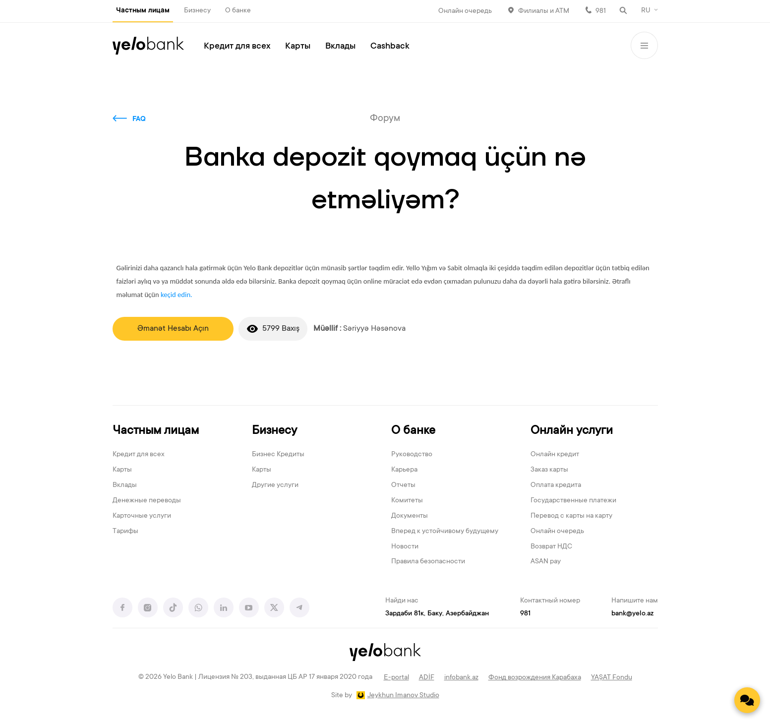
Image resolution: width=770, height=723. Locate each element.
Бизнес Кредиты (278, 455)
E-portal (396, 678)
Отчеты (403, 485)
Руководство (411, 455)
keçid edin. (176, 294)
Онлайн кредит (555, 455)
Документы (409, 516)
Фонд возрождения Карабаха (534, 678)
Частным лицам (143, 11)
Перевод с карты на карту (571, 516)
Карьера (404, 470)
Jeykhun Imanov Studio (403, 696)
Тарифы (125, 532)
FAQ (139, 119)
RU (646, 11)
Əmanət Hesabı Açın (173, 328)
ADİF (426, 678)
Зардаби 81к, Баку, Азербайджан (437, 614)
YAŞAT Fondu (611, 678)
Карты (297, 47)
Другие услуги (275, 485)
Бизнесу (197, 11)
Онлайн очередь (465, 11)
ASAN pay (546, 562)
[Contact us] (747, 700)
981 (600, 11)
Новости (404, 547)
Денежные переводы (147, 501)
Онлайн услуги (572, 431)
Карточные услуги (142, 516)
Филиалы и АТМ (543, 11)
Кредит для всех (237, 47)
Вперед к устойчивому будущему (444, 532)
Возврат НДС (551, 547)
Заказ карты (549, 470)
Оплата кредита (556, 485)
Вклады (340, 47)
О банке (238, 11)
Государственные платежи (573, 501)
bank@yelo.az (632, 614)
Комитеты (407, 501)
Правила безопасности (428, 562)
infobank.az (461, 678)
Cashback (390, 47)
